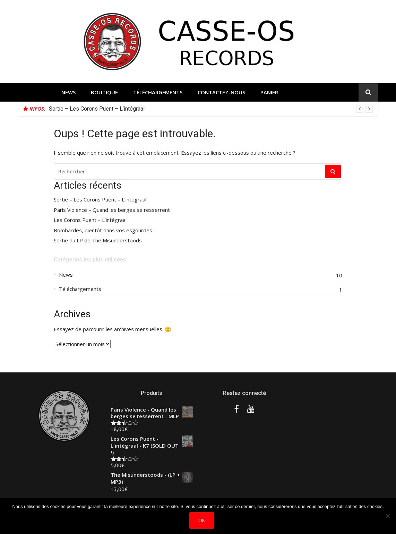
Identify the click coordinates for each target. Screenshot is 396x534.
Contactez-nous (221, 92)
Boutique (104, 92)
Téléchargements (157, 92)
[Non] (387, 516)
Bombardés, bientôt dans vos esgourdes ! (104, 230)
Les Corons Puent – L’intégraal (90, 220)
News (68, 92)
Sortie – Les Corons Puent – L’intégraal (97, 108)
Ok (201, 520)
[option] (211, 109)
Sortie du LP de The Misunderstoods (98, 240)
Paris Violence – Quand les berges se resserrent (112, 210)
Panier (269, 92)
